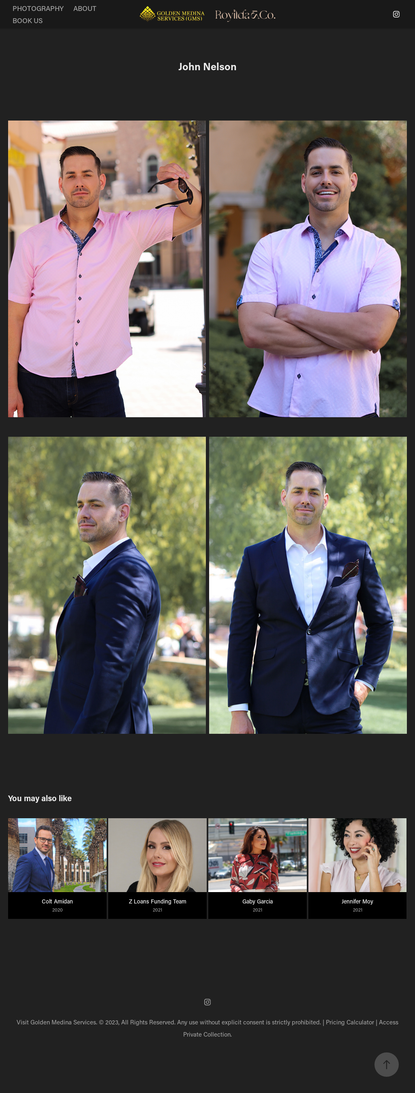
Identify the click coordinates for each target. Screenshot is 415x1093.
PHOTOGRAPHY (38, 8)
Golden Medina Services (63, 1022)
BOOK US (28, 20)
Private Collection (207, 1034)
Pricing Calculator (350, 1022)
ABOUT (84, 8)
